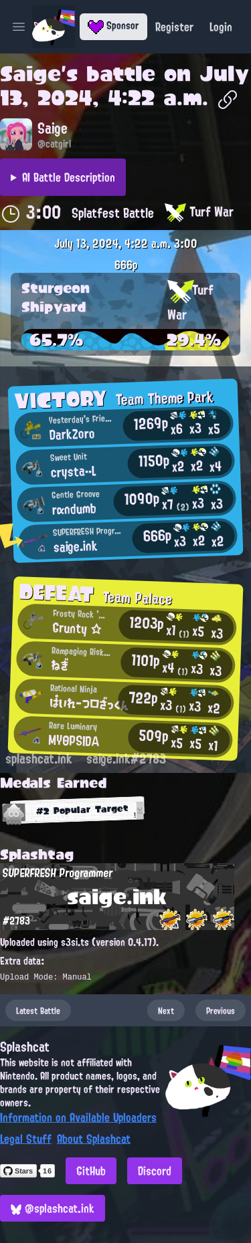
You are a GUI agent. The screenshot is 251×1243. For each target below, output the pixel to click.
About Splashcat (94, 1139)
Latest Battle (38, 1010)
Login (221, 26)
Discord (154, 1170)
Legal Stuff (26, 1139)
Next (166, 1010)
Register (174, 26)
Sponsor (113, 25)
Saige (30, 73)
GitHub (91, 1170)
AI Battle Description (68, 177)
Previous (220, 1010)
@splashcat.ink (52, 1208)
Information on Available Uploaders (78, 1117)
